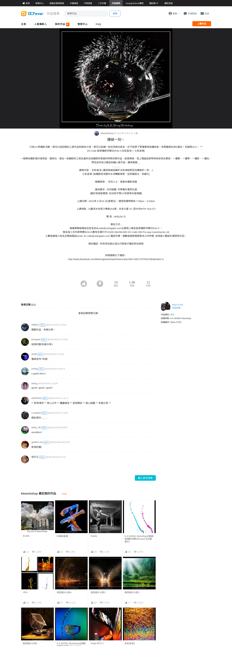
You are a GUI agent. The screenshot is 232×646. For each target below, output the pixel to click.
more (64, 493)
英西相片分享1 (30, 643)
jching (34, 368)
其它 (172, 314)
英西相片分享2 (132, 592)
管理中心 (82, 24)
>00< (25, 592)
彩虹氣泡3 (130, 613)
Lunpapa (36, 412)
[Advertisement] (116, 271)
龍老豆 (35, 457)
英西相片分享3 (98, 592)
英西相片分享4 (64, 592)
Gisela (94, 536)
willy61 (35, 324)
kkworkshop (104, 133)
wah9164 (36, 398)
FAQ (98, 24)
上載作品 (201, 23)
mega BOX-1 (97, 613)
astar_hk (36, 427)
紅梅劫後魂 (62, 536)
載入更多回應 (145, 478)
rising (34, 383)
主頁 (23, 24)
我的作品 (62, 24)
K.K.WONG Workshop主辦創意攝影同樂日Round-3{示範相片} (139, 539)
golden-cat (37, 442)
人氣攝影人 (40, 24)
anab (34, 354)
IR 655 (26, 536)
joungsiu (35, 339)
